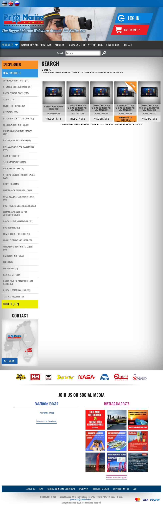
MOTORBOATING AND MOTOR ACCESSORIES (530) (15, 213)
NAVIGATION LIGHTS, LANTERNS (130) (18, 118)
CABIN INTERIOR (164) (12, 155)
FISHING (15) (8, 262)
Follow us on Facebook (46, 421)
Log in (133, 18)
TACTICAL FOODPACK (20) (13, 296)
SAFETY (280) (8, 99)
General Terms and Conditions (61, 488)
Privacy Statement (100, 488)
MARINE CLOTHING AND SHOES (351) (17, 240)
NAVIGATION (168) (10, 112)
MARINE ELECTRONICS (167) (14, 105)
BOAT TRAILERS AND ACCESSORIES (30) (19, 205)
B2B (134, 488)
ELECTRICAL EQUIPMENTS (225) (16, 124)
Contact (127, 44)
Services (59, 44)
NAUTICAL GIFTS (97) (11, 274)
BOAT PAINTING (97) (11, 227)
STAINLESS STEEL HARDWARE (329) (17, 86)
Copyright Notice (121, 488)
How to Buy (112, 44)
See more (9, 361)
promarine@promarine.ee (80, 499)
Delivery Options (92, 44)
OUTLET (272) (11, 304)
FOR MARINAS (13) (10, 268)
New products (12, 73)
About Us (30, 488)
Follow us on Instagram (116, 477)
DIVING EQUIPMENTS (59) (13, 255)
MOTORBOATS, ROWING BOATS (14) (17, 190)
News (41, 488)
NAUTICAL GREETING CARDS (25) (16, 290)
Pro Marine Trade (46, 413)
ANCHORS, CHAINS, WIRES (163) (16, 80)
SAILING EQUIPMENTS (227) (14, 162)
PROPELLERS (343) (11, 184)
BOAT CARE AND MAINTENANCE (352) (18, 221)
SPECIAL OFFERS (12, 64)
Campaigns (74, 44)
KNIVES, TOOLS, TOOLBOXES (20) (16, 234)
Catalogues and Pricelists (36, 44)
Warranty (83, 488)
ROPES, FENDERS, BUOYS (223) (16, 93)
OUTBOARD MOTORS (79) (13, 168)
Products (7, 45)
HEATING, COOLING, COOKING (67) (17, 140)
